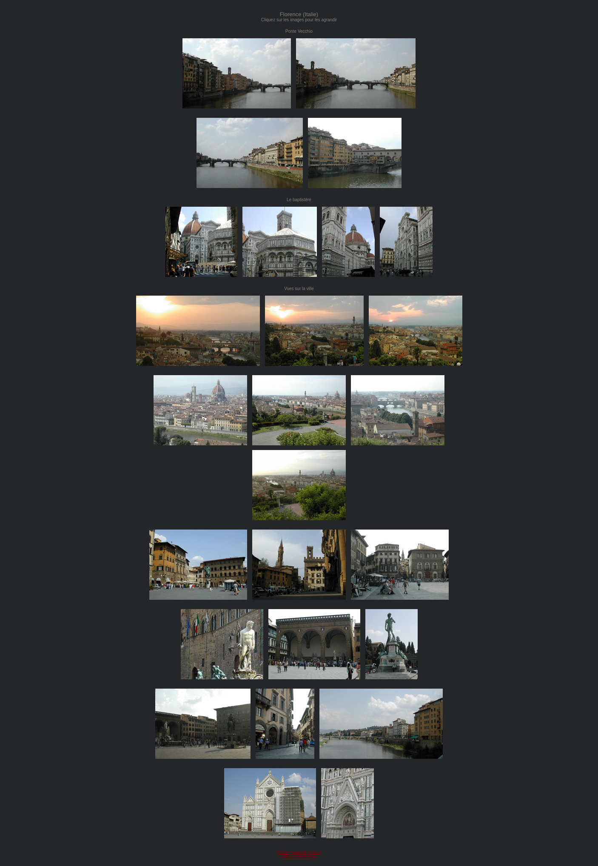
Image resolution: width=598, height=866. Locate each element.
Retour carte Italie (299, 857)
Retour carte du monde (299, 852)
